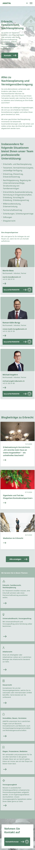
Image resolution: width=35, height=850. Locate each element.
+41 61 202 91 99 (9, 331)
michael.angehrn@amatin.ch (14, 381)
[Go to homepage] (7, 3)
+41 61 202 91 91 (9, 279)
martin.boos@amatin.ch (12, 277)
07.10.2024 (28, 492)
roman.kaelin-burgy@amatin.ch (15, 329)
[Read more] (14, 603)
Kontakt (7, 55)
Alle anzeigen (15, 559)
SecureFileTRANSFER (11, 290)
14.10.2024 (28, 444)
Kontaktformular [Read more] (12, 842)
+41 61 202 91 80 (9, 383)
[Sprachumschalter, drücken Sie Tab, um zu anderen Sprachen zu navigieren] (27, 3)
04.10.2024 (28, 535)
